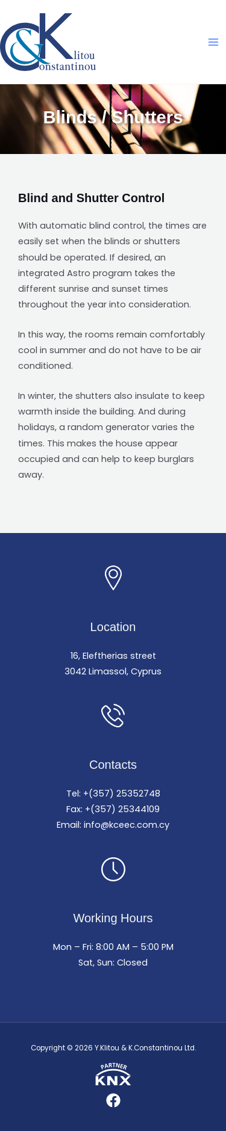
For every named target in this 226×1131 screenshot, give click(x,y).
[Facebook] (113, 1100)
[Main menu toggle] (213, 42)
